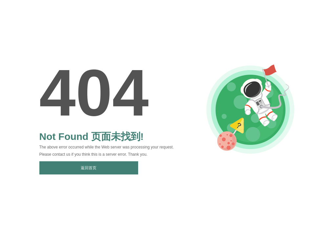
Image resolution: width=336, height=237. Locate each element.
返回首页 (88, 168)
